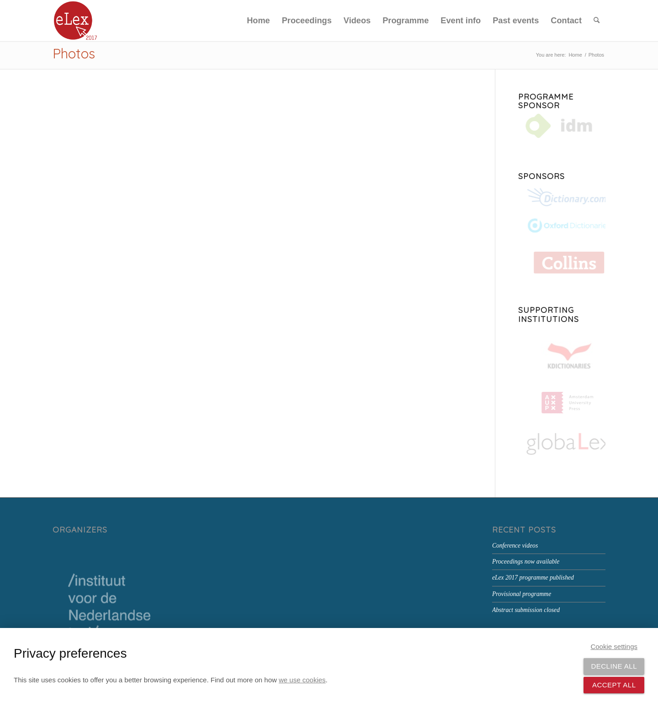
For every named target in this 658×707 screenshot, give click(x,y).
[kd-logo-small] (563, 357)
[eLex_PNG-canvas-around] (75, 20)
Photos (74, 53)
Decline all (614, 666)
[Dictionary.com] (561, 197)
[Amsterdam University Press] (565, 402)
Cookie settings (613, 646)
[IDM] (561, 127)
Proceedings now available (526, 561)
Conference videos (515, 545)
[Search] (596, 20)
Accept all (614, 685)
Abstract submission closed (526, 610)
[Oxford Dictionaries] (561, 225)
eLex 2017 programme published (533, 577)
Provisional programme (521, 594)
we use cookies (302, 680)
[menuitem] (258, 20)
